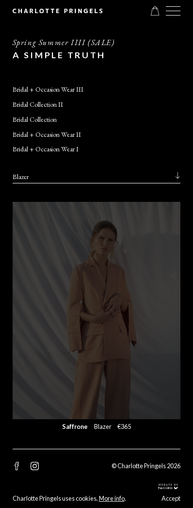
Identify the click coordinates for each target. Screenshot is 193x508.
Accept (170, 498)
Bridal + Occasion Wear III (48, 89)
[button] (173, 11)
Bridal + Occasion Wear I (46, 149)
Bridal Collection (35, 119)
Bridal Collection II (38, 104)
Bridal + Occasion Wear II (47, 134)
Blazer (21, 176)
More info (112, 498)
